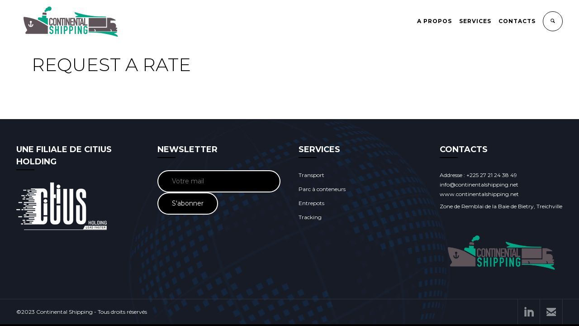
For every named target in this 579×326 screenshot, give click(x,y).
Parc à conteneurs (322, 189)
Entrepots (311, 203)
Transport (311, 175)
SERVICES (475, 21)
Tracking (310, 217)
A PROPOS (434, 21)
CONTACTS (517, 21)
